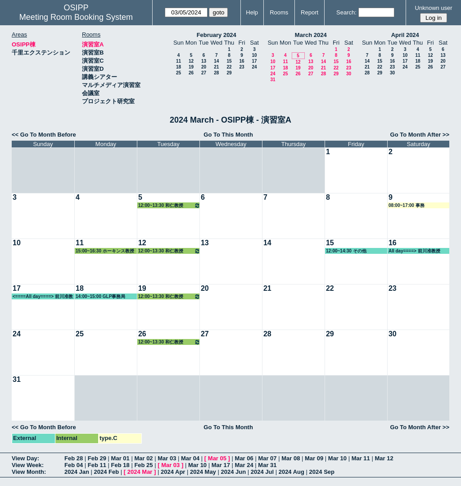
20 (203, 66)
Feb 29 (97, 458)
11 (178, 61)
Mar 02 (143, 458)
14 (216, 61)
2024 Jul (262, 471)
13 (203, 61)
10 (254, 55)
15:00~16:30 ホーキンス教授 (105, 250)
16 (241, 61)
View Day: (25, 458)
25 (178, 72)
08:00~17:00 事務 (407, 205)
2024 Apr (173, 471)
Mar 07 (267, 458)
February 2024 (216, 35)
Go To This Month (228, 134)
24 (254, 66)
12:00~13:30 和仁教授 (169, 205)
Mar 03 (167, 458)
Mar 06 (244, 458)
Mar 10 (337, 458)
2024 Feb (106, 471)
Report (309, 12)
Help (252, 12)
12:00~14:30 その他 (346, 250)
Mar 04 (190, 458)
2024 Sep (321, 471)
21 (216, 66)
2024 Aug (291, 471)
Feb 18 (120, 465)
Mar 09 (314, 458)
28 (216, 72)
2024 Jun (233, 471)
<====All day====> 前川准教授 (43, 296)
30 (348, 73)
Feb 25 (143, 465)
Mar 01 (120, 458)
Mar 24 (244, 465)
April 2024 (405, 35)
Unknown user (433, 8)
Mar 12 (384, 458)
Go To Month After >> (419, 134)
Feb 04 (73, 465)
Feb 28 (73, 458)
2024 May (203, 471)
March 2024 (311, 35)
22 (228, 66)
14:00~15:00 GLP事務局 (100, 296)
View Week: (28, 465)
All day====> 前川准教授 (414, 250)
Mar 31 (267, 465)
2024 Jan (76, 471)
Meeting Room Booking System (76, 17)
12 (191, 61)
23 (241, 66)
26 (191, 72)
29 (228, 72)
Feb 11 (97, 465)
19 (191, 66)
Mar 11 (361, 458)
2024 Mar (140, 471)
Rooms (279, 12)
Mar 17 (221, 465)
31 (272, 79)
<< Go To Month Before (44, 134)
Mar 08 (290, 458)
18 (178, 66)
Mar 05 (217, 458)
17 (254, 61)
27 (203, 72)
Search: (346, 12)
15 (228, 61)
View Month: (29, 471)
